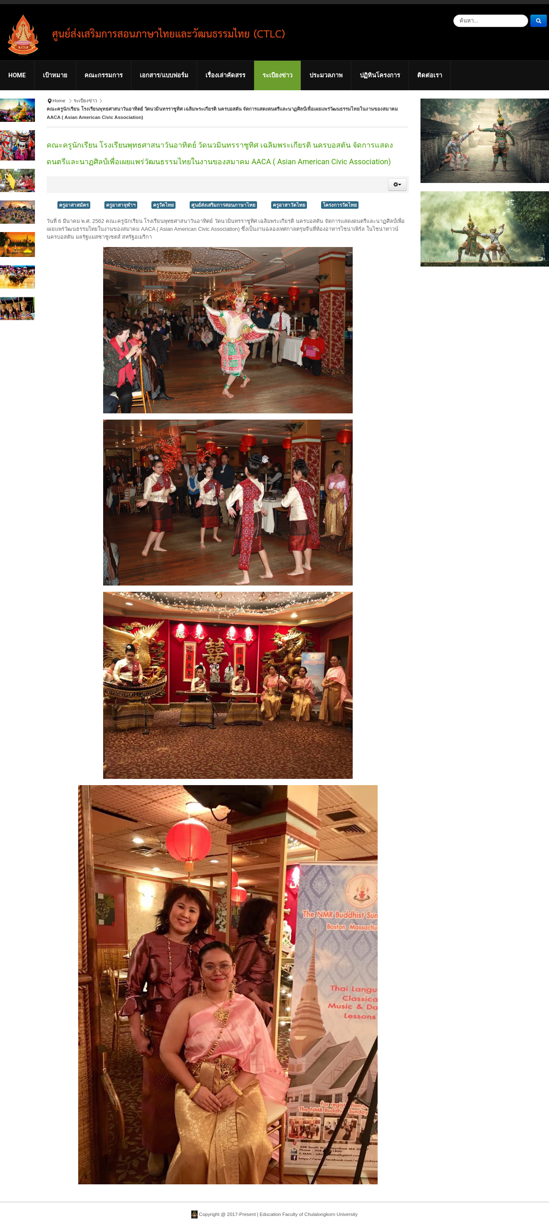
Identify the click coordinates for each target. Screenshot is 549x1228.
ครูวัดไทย (163, 205)
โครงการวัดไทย (340, 205)
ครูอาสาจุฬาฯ (121, 205)
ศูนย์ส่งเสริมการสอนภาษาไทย (223, 205)
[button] (397, 184)
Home (58, 100)
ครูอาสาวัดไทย (289, 205)
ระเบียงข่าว (85, 100)
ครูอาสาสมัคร (74, 205)
